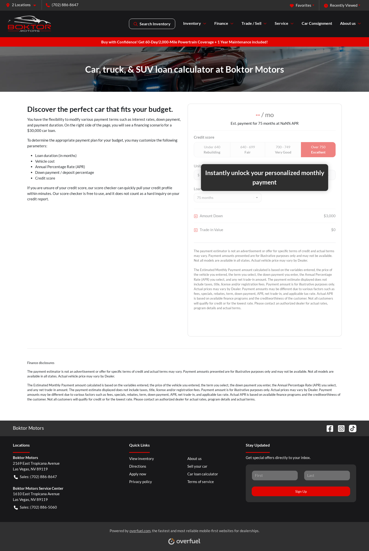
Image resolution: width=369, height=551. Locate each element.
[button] (23, 5)
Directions (137, 466)
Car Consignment (317, 23)
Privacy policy (140, 481)
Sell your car (197, 466)
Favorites (300, 5)
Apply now (137, 474)
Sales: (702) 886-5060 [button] (35, 507)
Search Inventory (152, 24)
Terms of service (200, 481)
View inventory (141, 458)
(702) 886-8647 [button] (62, 4)
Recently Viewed (340, 5)
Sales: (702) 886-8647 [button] (35, 477)
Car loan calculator (202, 474)
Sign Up (301, 491)
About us (194, 458)
